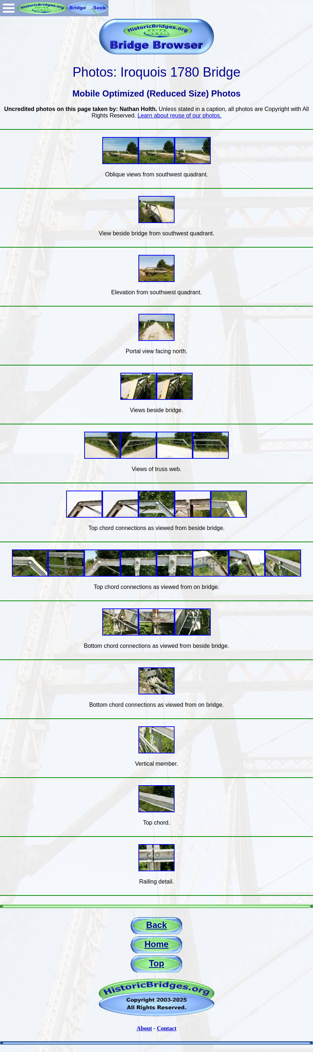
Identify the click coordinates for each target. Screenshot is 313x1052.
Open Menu (8, 8)
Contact (166, 1028)
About (144, 1028)
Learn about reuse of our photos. (180, 115)
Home (157, 944)
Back (156, 925)
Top (156, 963)
